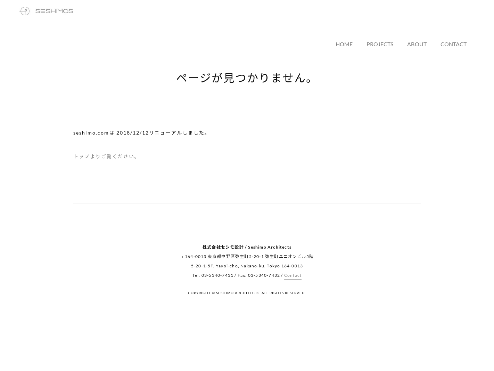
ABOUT (426, 22)
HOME (354, 22)
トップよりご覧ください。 (106, 156)
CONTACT (462, 22)
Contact (293, 275)
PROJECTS (389, 22)
